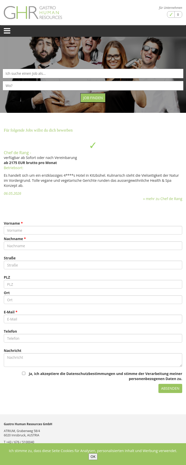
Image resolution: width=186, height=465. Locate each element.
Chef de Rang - (17, 152)
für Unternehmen (170, 8)
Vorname (12, 223)
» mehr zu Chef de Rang (162, 198)
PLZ (7, 277)
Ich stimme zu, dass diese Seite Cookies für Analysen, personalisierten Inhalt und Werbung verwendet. (93, 450)
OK (93, 456)
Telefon (10, 331)
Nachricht (12, 350)
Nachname (13, 238)
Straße (10, 258)
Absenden (170, 388)
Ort (7, 292)
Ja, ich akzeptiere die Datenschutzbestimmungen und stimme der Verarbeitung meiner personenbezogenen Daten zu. (102, 376)
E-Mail (9, 312)
